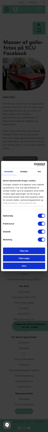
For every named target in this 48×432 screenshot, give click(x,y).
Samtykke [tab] (8, 171)
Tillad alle (24, 251)
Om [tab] (39, 171)
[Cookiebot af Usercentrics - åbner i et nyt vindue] (34, 164)
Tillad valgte (23, 258)
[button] (7, 425)
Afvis (24, 266)
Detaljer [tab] (24, 171)
